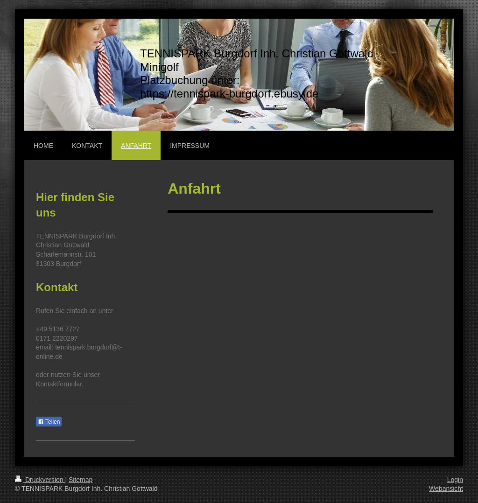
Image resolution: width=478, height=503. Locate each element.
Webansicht (446, 488)
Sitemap (80, 479)
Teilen (49, 422)
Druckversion (40, 479)
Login (455, 479)
